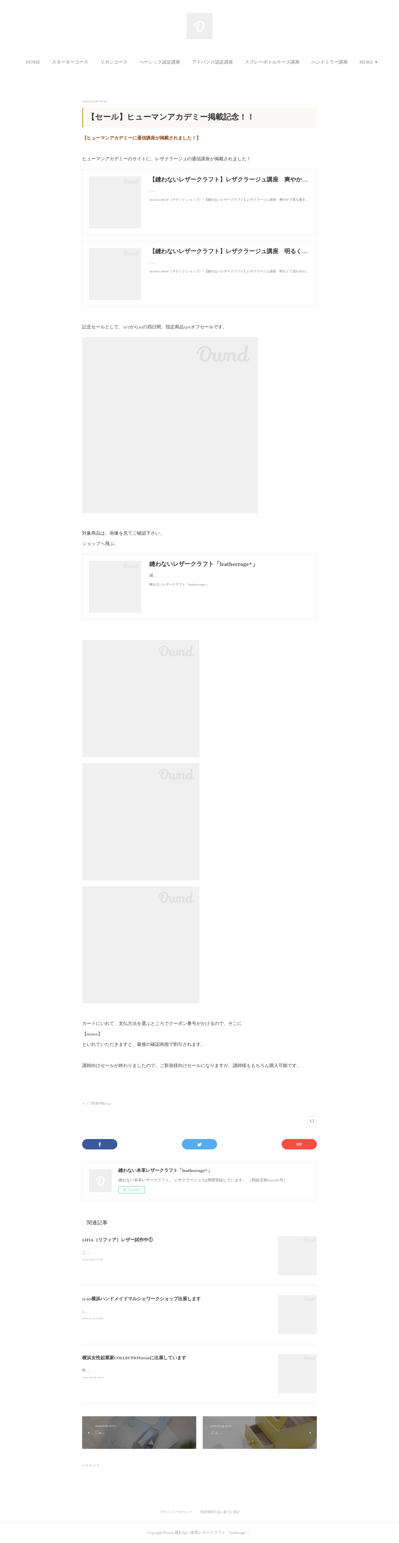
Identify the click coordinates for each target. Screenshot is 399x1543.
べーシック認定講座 (159, 62)
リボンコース (113, 62)
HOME (33, 62)
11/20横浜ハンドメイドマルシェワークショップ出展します (141, 1299)
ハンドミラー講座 (329, 62)
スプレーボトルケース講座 (272, 62)
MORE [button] (366, 62)
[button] (33, 62)
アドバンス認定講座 (212, 62)
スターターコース (70, 62)
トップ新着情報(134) (96, 1103)
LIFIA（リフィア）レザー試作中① (117, 1240)
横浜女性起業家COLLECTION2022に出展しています (134, 1358)
